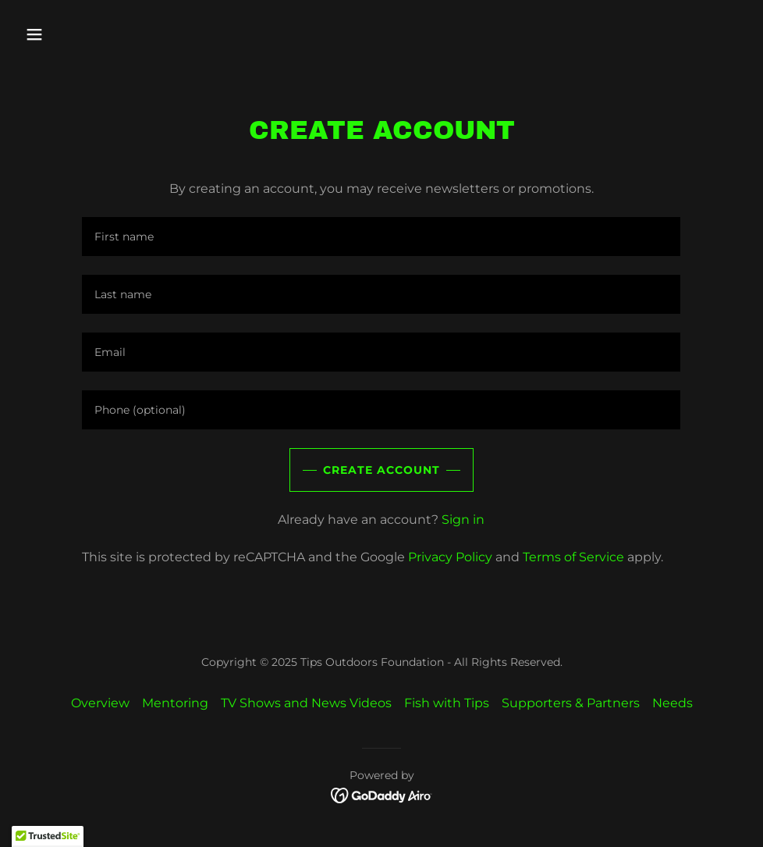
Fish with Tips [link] (446, 703)
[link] (382, 794)
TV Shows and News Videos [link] (306, 703)
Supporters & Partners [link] (571, 703)
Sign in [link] (463, 519)
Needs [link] (672, 703)
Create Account (381, 470)
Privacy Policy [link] (450, 557)
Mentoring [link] (175, 703)
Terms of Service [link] (573, 557)
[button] (102, 34)
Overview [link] (100, 703)
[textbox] (381, 236)
